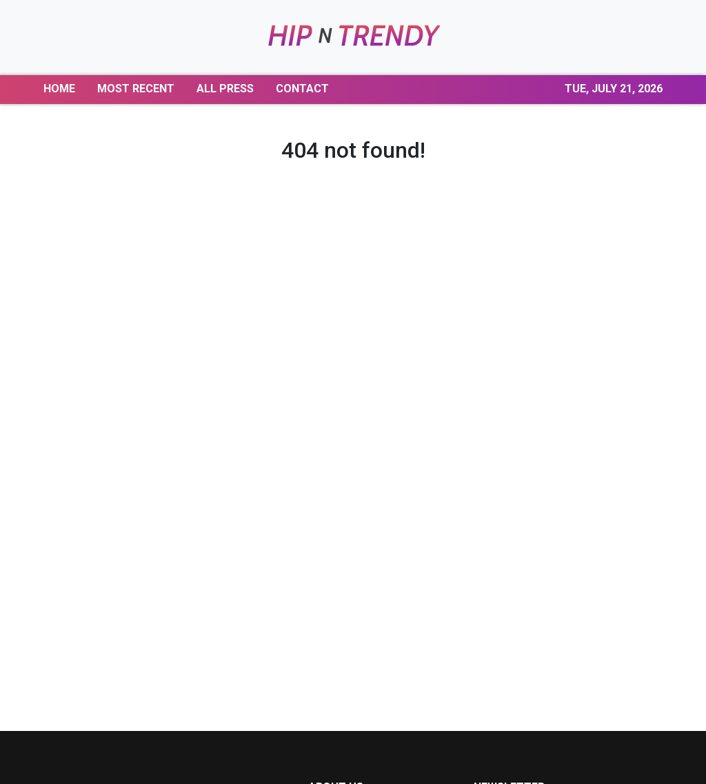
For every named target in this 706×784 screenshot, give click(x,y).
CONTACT (302, 88)
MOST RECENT (135, 88)
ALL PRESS (225, 88)
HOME (59, 88)
